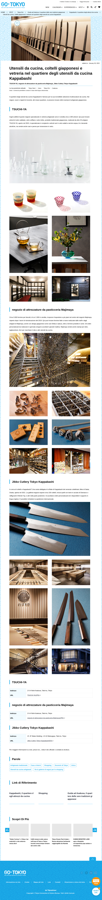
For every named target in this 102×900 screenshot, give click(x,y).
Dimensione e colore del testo (75, 882)
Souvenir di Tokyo (61, 765)
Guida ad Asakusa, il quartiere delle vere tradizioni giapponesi (80, 796)
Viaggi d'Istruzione (84, 1)
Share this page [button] (95, 7)
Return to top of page (92, 859)
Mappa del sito (39, 882)
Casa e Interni (36, 765)
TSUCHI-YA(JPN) (33, 695)
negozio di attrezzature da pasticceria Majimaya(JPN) (45, 718)
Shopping (47, 765)
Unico (73, 765)
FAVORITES (99, 7)
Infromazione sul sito (13, 882)
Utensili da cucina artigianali (20, 769)
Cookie (27, 882)
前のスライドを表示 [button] (7, 830)
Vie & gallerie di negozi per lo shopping (48, 769)
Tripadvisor (51, 890)
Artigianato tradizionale (18, 765)
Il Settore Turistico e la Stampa (68, 1)
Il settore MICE (97, 1)
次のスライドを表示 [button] (95, 830)
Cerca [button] (91, 7)
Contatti (57, 882)
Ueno (39, 88)
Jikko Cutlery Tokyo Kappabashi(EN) (39, 741)
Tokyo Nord (32, 88)
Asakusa (54, 88)
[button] (57, 7)
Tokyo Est (47, 88)
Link (49, 882)
